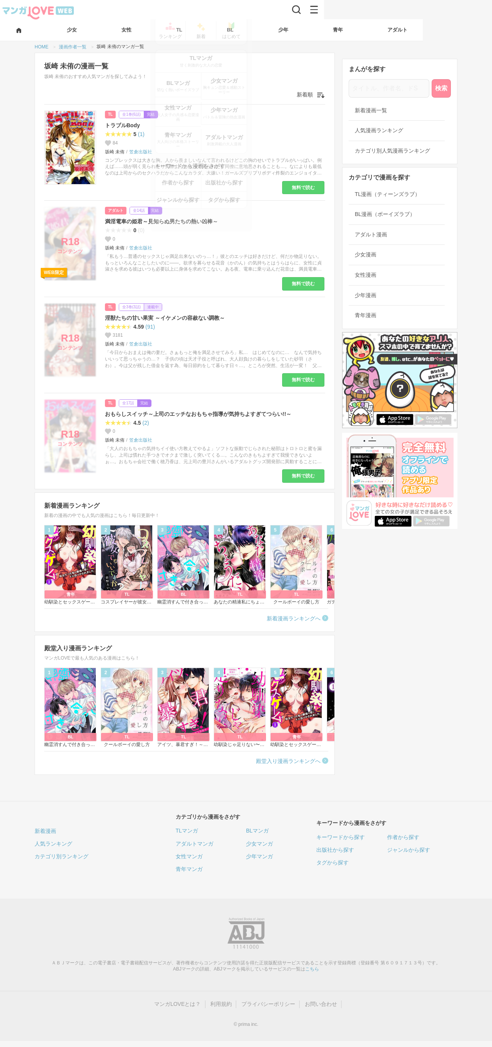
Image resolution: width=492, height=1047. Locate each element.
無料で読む (303, 187)
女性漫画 (365, 275)
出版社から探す (335, 850)
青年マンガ (189, 869)
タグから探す (332, 862)
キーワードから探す (340, 837)
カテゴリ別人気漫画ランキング (392, 151)
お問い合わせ (321, 1004)
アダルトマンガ (194, 844)
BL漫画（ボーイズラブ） (385, 214)
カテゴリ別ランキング (61, 856)
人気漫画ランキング (379, 130)
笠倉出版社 (140, 152)
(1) (141, 134)
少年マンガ (259, 856)
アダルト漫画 (371, 234)
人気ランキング (53, 844)
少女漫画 (365, 254)
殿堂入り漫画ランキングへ (288, 761)
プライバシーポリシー (268, 1004)
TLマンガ (187, 831)
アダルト (115, 210)
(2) (145, 423)
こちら (312, 969)
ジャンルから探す (408, 850)
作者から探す (403, 837)
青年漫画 (365, 315)
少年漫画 (365, 295)
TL (110, 114)
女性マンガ (189, 856)
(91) (150, 327)
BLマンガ (257, 831)
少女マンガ (259, 844)
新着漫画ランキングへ (294, 618)
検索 (441, 88)
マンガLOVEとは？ (177, 1004)
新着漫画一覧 (371, 110)
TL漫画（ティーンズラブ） (387, 194)
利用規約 (221, 1004)
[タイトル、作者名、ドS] (389, 88)
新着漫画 (45, 831)
